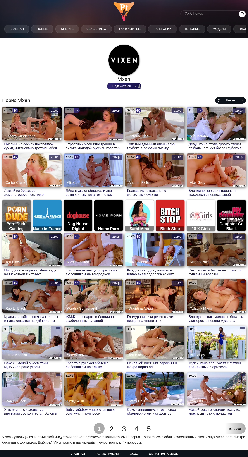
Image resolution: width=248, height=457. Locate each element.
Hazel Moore (138, 262)
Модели (219, 29)
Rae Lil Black (15, 308)
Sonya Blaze (77, 355)
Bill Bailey (197, 355)
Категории (162, 29)
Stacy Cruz (136, 401)
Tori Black (13, 262)
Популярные (130, 29)
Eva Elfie (197, 401)
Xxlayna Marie (201, 308)
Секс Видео (96, 29)
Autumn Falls (138, 182)
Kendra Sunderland (20, 136)
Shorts (67, 29)
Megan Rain (199, 262)
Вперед (235, 428)
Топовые (192, 29)
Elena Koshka (16, 355)
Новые (42, 29)
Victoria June (138, 136)
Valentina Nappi (140, 308)
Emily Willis (76, 401)
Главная (17, 29)
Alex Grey (197, 182)
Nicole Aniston (78, 262)
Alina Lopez (76, 182)
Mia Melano (199, 136)
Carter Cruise (15, 182)
